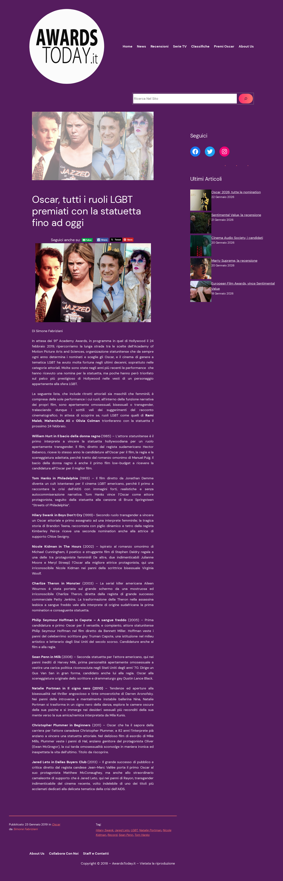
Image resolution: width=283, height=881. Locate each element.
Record (112, 835)
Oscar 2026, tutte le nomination (236, 192)
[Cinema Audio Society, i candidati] (200, 246)
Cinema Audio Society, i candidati (237, 238)
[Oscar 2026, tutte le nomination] (200, 201)
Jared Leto (122, 830)
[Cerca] (246, 98)
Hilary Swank (104, 830)
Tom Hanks (142, 835)
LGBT (134, 830)
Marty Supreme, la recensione (234, 260)
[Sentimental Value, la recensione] (200, 223)
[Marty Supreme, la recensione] (200, 269)
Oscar (56, 824)
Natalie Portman (150, 830)
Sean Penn (126, 835)
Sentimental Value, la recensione (236, 215)
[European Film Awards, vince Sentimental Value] (200, 292)
